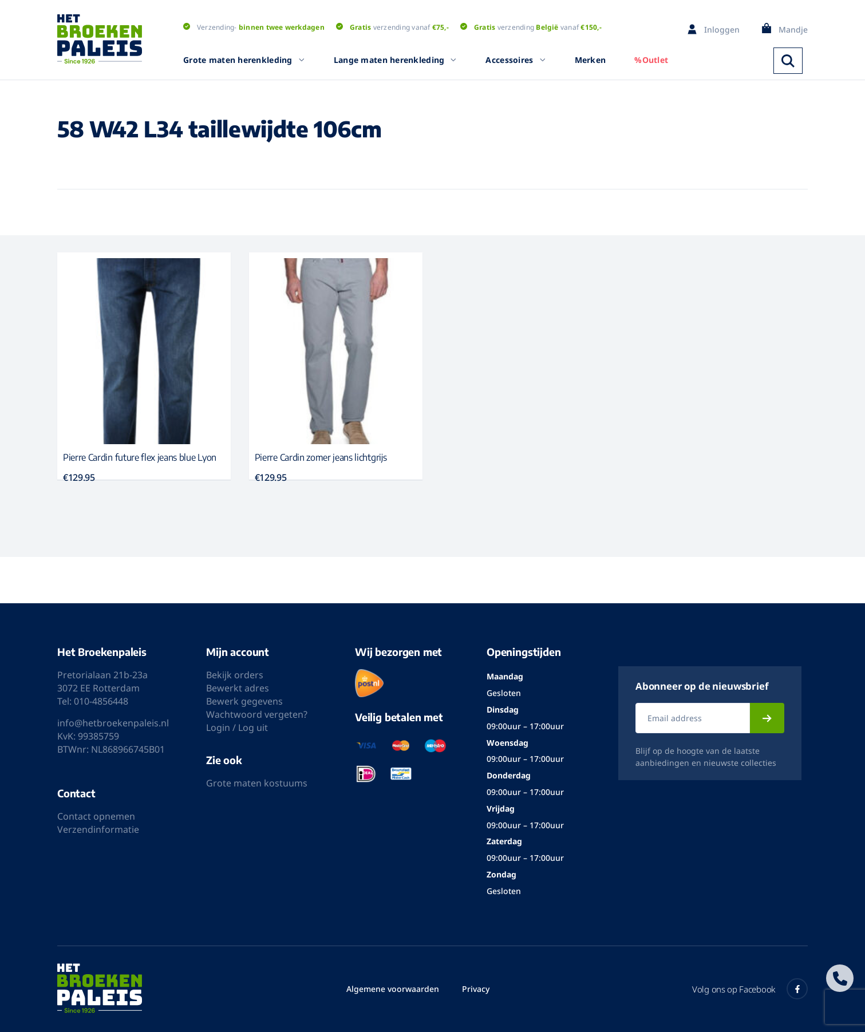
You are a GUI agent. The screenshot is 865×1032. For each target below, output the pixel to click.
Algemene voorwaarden (392, 988)
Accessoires (515, 59)
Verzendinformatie (98, 829)
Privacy (475, 988)
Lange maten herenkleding (395, 59)
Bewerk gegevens (244, 701)
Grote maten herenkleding (244, 59)
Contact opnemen (96, 816)
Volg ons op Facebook (750, 988)
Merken (590, 59)
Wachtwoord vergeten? (256, 714)
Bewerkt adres (237, 688)
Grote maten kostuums (256, 783)
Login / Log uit (237, 727)
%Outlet (651, 59)
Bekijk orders (234, 675)
